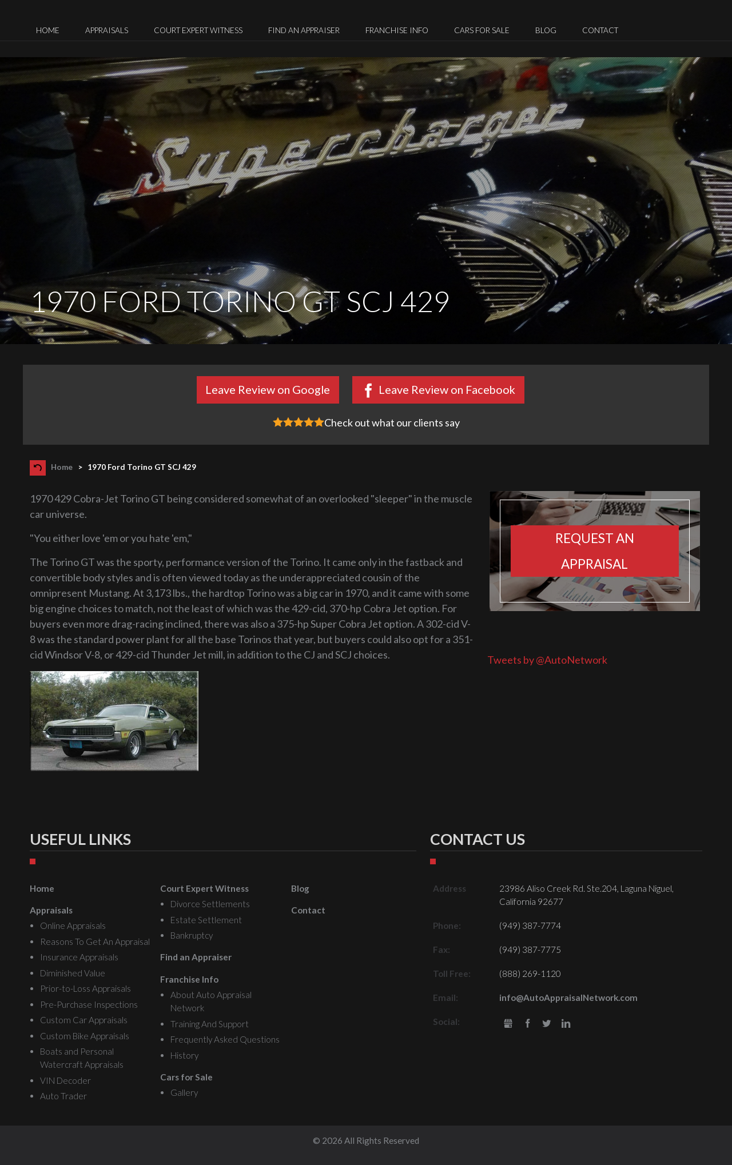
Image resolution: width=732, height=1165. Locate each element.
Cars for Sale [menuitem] (482, 30)
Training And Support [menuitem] (209, 1024)
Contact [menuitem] (600, 30)
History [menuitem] (184, 1055)
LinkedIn (566, 1024)
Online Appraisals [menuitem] (73, 925)
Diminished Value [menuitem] (72, 973)
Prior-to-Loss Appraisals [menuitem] (85, 988)
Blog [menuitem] (545, 30)
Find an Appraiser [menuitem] (304, 30)
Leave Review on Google (267, 389)
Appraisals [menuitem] (106, 30)
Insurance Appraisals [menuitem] (79, 957)
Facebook (527, 1024)
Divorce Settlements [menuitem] (210, 904)
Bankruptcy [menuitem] (191, 935)
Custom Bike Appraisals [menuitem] (84, 1036)
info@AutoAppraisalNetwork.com (568, 997)
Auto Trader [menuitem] (63, 1096)
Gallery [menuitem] (184, 1092)
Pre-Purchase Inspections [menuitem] (89, 1004)
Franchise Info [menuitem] (396, 30)
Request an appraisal (594, 551)
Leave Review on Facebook (447, 389)
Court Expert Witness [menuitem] (198, 30)
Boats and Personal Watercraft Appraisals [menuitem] (82, 1058)
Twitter (547, 1024)
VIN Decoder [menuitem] (65, 1080)
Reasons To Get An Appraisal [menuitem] (95, 941)
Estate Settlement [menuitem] (206, 920)
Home (62, 467)
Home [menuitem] (47, 30)
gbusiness (508, 1024)
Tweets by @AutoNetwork (547, 659)
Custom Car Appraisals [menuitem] (84, 1020)
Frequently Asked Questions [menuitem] (225, 1039)
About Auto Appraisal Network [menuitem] (211, 1001)
